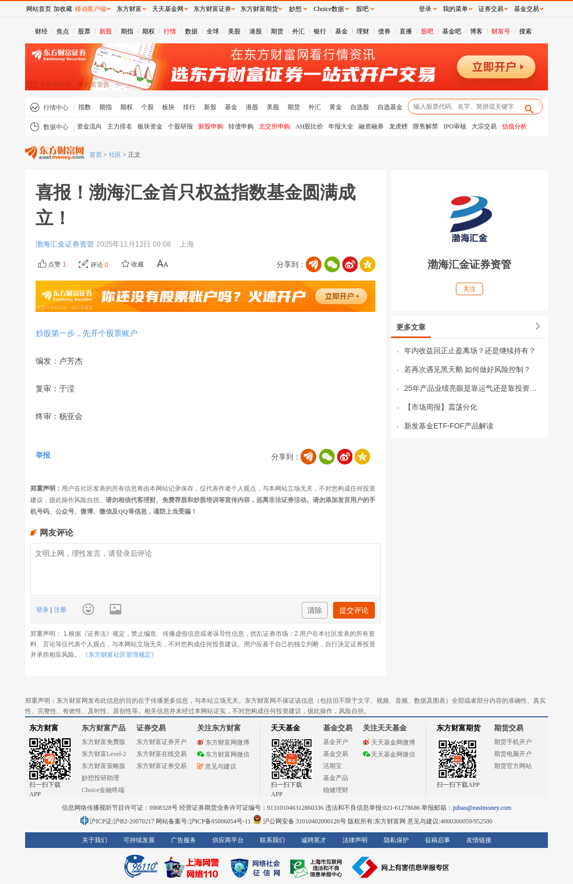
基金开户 (335, 742)
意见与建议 (216, 766)
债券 (384, 31)
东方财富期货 (458, 728)
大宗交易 (484, 126)
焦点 (62, 31)
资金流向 (89, 126)
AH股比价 (309, 126)
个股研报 (180, 126)
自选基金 (390, 107)
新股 (105, 31)
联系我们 (272, 840)
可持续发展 (139, 840)
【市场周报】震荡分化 (440, 407)
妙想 (295, 9)
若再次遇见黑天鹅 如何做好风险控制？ (467, 369)
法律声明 (355, 840)
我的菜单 (455, 9)
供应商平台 (228, 840)
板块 (168, 107)
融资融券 (371, 126)
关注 (469, 289)
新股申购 (210, 126)
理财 (363, 31)
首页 (95, 154)
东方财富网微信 (223, 754)
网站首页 (38, 9)
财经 (41, 31)
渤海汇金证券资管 (66, 244)
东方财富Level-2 (104, 754)
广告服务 (183, 840)
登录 (43, 609)
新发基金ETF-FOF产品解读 (449, 426)
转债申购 (241, 126)
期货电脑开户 (513, 754)
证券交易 (490, 9)
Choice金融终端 (103, 790)
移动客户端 (90, 9)
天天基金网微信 (389, 754)
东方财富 (44, 728)
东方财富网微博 (223, 742)
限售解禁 (425, 126)
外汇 (298, 31)
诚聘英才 (313, 840)
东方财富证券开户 (161, 742)
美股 (234, 31)
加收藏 (62, 9)
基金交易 (335, 754)
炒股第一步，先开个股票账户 (86, 333)
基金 (341, 31)
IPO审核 (454, 126)
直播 (405, 31)
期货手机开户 (513, 742)
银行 (320, 31)
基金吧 (451, 31)
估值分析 (514, 126)
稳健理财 (335, 790)
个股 (147, 107)
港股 (255, 31)
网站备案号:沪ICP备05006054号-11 (204, 821)
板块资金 (150, 126)
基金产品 (335, 778)
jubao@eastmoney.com (482, 807)
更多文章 (411, 327)
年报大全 (340, 126)
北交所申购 (274, 126)
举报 (43, 455)
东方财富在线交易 (161, 754)
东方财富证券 (212, 9)
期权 (148, 31)
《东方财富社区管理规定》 (119, 654)
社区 (115, 154)
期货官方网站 (513, 766)
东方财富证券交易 (161, 766)
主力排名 (119, 126)
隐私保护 (396, 840)
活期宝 (332, 766)
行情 (170, 31)
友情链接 (478, 840)
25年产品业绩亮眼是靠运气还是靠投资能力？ (473, 388)
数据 (191, 31)
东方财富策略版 (103, 766)
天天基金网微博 (389, 742)
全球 (213, 31)
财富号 (500, 31)
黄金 (335, 107)
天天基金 (285, 728)
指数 (84, 107)
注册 (59, 609)
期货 (277, 31)
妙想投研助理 (100, 778)
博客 (476, 31)
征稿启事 (437, 840)
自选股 (359, 107)
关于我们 (94, 840)
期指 (127, 31)
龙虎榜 (398, 126)
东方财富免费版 (103, 742)
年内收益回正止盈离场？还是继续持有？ (470, 350)
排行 (189, 107)
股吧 (427, 31)
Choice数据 (329, 9)
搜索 (525, 31)
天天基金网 (168, 9)
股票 (84, 31)
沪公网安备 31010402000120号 (299, 821)
